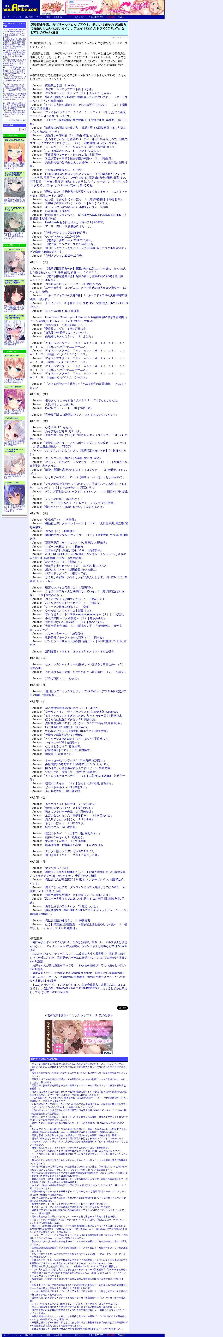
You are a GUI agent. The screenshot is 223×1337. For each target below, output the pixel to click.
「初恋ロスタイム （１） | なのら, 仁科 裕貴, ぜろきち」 (73, 783)
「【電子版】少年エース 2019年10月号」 (63, 240)
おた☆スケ (80, 17)
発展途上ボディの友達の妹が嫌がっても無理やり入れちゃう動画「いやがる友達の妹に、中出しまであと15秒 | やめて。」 (14, 54)
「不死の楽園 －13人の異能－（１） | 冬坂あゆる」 (69, 618)
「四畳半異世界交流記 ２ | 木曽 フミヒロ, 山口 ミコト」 (73, 894)
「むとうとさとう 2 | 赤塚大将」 (57, 746)
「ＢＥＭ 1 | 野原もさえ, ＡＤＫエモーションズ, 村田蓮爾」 (74, 503)
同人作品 (29, 17)
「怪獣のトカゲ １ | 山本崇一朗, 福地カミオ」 (66, 833)
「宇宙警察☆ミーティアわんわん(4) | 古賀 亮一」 (68, 154)
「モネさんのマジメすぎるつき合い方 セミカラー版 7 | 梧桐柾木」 (78, 715)
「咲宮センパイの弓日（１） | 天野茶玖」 (63, 587)
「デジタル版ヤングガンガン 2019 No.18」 (64, 851)
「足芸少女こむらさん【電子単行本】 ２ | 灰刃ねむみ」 (72, 815)
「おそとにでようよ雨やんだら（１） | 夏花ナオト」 (70, 599)
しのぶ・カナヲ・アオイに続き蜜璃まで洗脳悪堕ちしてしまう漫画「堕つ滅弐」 (72, 1207)
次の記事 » (105, 1015)
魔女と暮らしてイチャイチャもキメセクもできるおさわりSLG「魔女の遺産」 (71, 1148)
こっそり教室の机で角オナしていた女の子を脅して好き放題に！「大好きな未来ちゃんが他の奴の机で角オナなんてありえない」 (14, 71)
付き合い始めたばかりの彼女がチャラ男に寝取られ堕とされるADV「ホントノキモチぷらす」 (79, 1138)
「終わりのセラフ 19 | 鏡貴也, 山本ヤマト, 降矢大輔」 (70, 730)
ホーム (6, 17)
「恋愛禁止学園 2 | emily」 (54, 85)
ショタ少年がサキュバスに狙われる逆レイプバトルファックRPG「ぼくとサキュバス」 (75, 1304)
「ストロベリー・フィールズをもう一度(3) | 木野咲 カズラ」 (74, 146)
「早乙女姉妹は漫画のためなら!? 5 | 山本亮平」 (66, 707)
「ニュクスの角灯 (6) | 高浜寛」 (57, 310)
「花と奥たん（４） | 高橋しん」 (57, 561)
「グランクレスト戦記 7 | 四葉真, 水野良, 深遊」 (67, 458)
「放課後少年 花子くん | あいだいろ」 (60, 332)
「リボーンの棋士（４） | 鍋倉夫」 (59, 546)
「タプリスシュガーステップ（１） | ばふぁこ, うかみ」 (72, 93)
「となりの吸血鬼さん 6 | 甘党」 (58, 169)
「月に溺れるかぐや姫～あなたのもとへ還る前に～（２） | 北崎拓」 (79, 671)
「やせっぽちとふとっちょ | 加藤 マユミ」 (63, 610)
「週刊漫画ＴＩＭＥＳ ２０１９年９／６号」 (66, 855)
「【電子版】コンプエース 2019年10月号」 (64, 244)
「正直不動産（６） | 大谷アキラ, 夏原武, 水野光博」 (70, 542)
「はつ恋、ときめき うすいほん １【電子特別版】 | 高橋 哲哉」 (77, 199)
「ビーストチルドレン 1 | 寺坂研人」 (60, 787)
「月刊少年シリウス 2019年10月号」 (60, 232)
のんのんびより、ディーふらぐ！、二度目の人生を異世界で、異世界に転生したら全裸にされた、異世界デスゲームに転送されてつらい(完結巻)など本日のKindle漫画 (79, 957)
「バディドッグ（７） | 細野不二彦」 (60, 573)
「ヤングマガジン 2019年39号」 (57, 236)
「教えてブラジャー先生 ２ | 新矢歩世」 (63, 811)
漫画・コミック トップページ (79, 1015)
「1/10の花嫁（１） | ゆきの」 (56, 678)
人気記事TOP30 (95, 17)
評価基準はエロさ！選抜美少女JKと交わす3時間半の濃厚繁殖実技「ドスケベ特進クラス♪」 (78, 1329)
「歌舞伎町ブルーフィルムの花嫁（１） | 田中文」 (68, 637)
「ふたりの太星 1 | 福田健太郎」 (57, 791)
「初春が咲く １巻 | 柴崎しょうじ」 (60, 324)
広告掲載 (111, 17)
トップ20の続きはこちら (16, 120)
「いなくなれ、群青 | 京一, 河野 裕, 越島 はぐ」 (66, 771)
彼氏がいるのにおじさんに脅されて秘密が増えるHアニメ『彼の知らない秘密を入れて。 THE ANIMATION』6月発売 (14, 88)
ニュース (17, 17)
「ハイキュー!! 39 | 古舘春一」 (56, 742)
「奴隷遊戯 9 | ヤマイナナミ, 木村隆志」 (62, 750)
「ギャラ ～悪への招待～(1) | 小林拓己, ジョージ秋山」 (71, 207)
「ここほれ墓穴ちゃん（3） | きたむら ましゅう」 (68, 150)
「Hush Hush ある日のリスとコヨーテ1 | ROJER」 (68, 222)
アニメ (39, 17)
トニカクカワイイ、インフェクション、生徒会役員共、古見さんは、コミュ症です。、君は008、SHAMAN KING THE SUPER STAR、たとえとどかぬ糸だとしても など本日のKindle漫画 (78, 988)
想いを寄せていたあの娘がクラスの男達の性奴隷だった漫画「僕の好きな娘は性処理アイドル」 (80, 1129)
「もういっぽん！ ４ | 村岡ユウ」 (59, 823)
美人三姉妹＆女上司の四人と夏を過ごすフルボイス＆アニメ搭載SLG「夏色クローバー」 (76, 1307)
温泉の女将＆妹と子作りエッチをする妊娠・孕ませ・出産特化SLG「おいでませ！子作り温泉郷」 (14, 62)
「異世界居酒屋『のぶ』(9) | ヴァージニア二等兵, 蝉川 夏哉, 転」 (77, 723)
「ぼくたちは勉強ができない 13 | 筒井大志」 (65, 719)
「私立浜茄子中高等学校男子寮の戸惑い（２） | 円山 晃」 (73, 158)
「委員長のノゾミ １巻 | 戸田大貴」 (60, 328)
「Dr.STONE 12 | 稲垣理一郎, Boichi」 (61, 727)
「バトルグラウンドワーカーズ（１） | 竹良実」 (67, 602)
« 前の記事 (51, 1015)
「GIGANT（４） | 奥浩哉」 (54, 519)
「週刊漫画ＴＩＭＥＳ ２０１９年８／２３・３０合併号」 (74, 651)
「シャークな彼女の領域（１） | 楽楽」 (61, 606)
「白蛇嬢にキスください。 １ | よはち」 (63, 336)
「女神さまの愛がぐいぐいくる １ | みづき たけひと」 (71, 203)
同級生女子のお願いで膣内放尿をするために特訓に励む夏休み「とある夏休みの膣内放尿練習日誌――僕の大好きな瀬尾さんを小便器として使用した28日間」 (14, 43)
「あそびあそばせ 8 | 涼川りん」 (57, 431)
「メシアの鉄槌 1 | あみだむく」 (57, 499)
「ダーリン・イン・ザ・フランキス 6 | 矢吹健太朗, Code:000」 (76, 711)
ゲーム (68, 17)
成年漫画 (57, 17)
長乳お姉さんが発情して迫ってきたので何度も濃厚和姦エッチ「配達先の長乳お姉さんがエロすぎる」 (14, 106)
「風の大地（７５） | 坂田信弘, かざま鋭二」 (65, 569)
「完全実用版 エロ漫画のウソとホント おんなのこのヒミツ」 (75, 414)
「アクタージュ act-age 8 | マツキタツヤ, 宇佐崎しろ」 (71, 738)
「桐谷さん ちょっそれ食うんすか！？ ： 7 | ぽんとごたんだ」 (76, 400)
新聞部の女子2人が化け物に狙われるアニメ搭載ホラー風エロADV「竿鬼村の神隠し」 (75, 1266)
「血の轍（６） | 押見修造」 (55, 531)
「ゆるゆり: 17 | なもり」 (53, 427)
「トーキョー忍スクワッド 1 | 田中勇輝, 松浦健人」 (69, 760)
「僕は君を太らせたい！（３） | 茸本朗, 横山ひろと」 (70, 565)
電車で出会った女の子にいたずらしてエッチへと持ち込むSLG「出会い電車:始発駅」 (74, 1216)
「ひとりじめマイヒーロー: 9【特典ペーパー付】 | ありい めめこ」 (78, 477)
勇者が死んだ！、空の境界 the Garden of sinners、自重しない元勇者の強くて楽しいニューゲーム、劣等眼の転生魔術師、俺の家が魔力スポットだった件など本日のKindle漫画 (78, 976)
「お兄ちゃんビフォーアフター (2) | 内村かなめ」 (68, 283)
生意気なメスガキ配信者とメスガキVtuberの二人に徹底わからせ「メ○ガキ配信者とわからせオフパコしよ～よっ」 (14, 97)
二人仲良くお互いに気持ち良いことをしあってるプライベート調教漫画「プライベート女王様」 (80, 1269)
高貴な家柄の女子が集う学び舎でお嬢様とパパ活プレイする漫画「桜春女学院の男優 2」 (76, 1135)
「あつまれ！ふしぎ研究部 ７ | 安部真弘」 (64, 804)
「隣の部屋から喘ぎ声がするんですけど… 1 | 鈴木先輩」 (72, 768)
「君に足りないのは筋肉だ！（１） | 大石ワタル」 (68, 622)
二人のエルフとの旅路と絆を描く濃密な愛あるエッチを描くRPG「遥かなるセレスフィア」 (78, 1151)
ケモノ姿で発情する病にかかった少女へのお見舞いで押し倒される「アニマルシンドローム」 (78, 1063)
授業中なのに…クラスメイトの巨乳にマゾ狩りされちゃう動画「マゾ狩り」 (70, 1204)
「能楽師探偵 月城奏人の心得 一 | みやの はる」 (69, 845)
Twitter (121, 17)
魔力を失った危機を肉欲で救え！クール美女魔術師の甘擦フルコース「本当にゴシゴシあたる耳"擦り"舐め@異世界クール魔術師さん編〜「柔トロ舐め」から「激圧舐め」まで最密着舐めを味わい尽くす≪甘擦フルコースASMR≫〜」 (78, 1228)
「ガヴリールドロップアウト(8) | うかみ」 (63, 89)
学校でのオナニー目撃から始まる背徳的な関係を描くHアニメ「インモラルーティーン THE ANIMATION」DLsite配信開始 (14, 33)
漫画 (48, 17)
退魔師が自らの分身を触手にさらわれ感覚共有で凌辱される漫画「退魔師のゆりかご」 (75, 1132)
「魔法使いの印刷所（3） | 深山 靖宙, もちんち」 (67, 135)
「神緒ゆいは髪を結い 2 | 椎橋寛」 (58, 734)
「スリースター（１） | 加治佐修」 (59, 633)
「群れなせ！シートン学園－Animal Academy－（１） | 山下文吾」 (78, 614)
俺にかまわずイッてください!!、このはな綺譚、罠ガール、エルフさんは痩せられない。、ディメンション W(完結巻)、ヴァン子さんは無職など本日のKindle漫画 (79, 946)
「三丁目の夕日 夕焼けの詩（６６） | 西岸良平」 (67, 550)
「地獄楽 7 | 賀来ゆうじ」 (53, 753)
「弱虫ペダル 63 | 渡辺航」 (55, 827)
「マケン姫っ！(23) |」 (51, 868)
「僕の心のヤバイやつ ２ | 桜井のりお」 (63, 807)
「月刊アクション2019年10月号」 (58, 255)
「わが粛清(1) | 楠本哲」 (52, 210)
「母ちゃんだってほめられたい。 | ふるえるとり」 (68, 506)
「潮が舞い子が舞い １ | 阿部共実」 (60, 841)
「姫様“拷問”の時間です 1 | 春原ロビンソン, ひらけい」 (71, 764)
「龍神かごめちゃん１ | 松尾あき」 (59, 837)
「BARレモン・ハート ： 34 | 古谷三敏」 (62, 408)
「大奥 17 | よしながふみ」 (54, 404)
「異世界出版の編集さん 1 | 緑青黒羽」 (62, 920)
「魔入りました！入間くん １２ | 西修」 (63, 819)
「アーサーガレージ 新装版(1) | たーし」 (62, 226)
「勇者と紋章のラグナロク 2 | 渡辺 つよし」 (65, 906)
